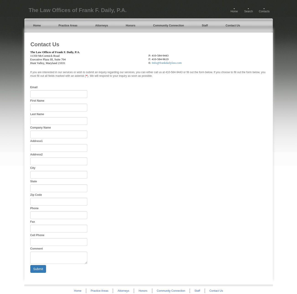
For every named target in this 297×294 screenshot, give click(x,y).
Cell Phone (37, 235)
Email (34, 87)
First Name (37, 100)
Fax (32, 221)
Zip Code (36, 194)
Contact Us (233, 25)
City (33, 168)
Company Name (40, 127)
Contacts (264, 11)
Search (248, 11)
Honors (130, 25)
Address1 (36, 141)
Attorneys (101, 25)
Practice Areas (68, 25)
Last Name (37, 114)
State (33, 181)
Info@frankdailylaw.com (167, 62)
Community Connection (168, 25)
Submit (38, 269)
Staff (205, 25)
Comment (36, 248)
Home (234, 11)
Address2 (36, 154)
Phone (34, 208)
